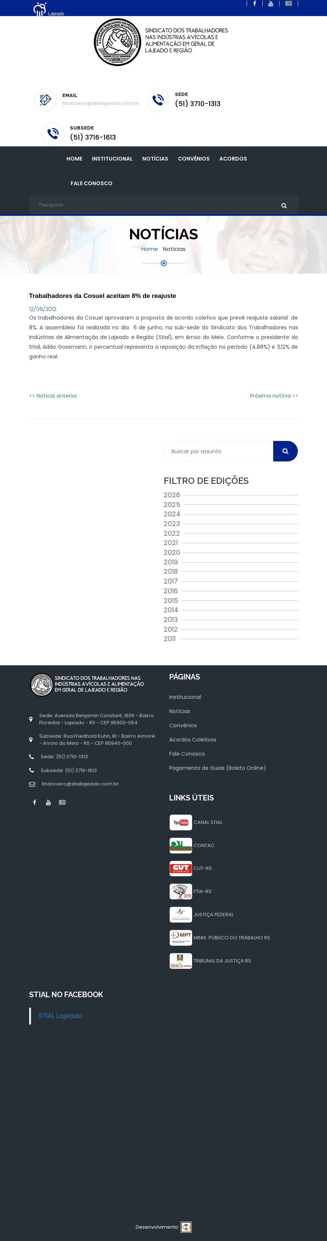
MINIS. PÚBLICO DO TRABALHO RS (232, 937)
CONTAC (204, 845)
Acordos (233, 158)
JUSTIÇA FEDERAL (214, 914)
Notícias (155, 158)
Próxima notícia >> (274, 395)
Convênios (194, 158)
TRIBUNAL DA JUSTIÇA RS (222, 960)
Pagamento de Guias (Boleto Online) (217, 768)
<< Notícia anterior (53, 395)
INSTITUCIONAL (112, 158)
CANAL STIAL (208, 822)
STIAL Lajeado (60, 1015)
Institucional (185, 697)
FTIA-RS (203, 891)
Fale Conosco (91, 183)
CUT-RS (203, 868)
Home (74, 158)
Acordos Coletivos (192, 739)
